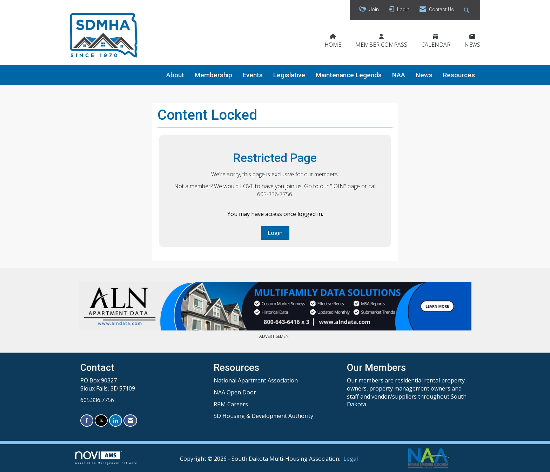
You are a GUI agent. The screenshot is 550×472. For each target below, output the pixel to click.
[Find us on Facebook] (86, 420)
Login (275, 233)
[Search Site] (467, 10)
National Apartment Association (256, 380)
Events (253, 75)
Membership (213, 75)
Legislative (289, 75)
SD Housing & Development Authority (263, 416)
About (175, 75)
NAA (398, 75)
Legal (350, 459)
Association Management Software (106, 457)
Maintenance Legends (349, 75)
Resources (459, 75)
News (424, 75)
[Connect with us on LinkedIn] (115, 420)
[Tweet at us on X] (101, 420)
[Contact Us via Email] (130, 420)
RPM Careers (231, 404)
